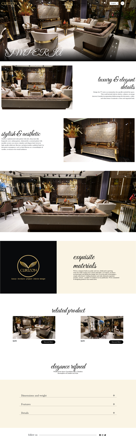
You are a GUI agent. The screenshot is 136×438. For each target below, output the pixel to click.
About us (90, 3)
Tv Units (73, 3)
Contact (96, 3)
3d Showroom (81, 3)
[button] (10, 201)
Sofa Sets (37, 3)
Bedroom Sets (46, 3)
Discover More (48, 342)
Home (31, 3)
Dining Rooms (56, 3)
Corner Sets (65, 3)
